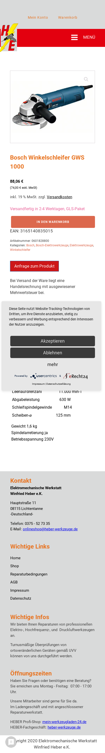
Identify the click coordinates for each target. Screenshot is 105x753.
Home (15, 558)
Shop (14, 566)
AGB (14, 582)
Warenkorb (67, 17)
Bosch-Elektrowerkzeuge (52, 245)
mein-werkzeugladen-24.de (64, 722)
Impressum (19, 590)
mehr (52, 364)
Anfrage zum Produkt (34, 266)
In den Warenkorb (53, 222)
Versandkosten (59, 197)
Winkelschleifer (20, 250)
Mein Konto (38, 17)
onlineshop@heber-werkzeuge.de (50, 529)
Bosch (30, 245)
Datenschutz (20, 598)
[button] (86, 79)
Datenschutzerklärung (58, 383)
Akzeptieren (53, 341)
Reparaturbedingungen (28, 574)
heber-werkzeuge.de (64, 727)
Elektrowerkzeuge (81, 245)
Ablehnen (52, 352)
